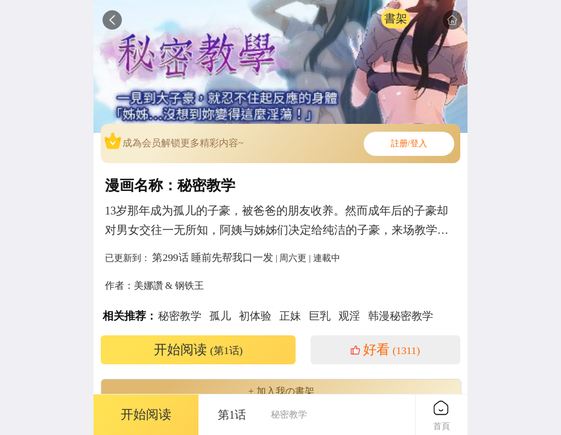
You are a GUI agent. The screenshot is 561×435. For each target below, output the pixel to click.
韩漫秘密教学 (400, 316)
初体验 (255, 316)
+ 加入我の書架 (281, 391)
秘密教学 (179, 316)
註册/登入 (409, 143)
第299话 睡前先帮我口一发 (212, 257)
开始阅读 (198, 350)
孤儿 (220, 316)
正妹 (290, 316)
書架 (395, 18)
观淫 (349, 316)
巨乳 (320, 316)
